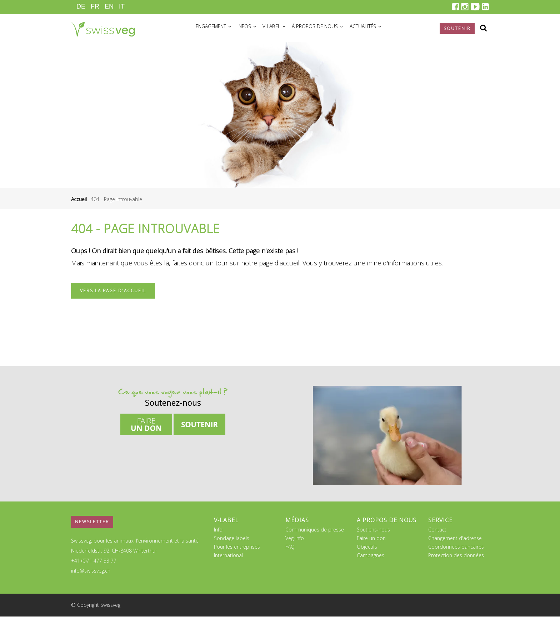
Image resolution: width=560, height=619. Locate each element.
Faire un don (371, 540)
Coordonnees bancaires (456, 549)
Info (218, 532)
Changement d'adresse (455, 540)
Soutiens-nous (373, 532)
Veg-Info (294, 540)
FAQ (290, 549)
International (228, 557)
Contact (437, 532)
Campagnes (370, 557)
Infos (252, 29)
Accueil (79, 201)
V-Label (283, 29)
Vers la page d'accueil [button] (113, 293)
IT (122, 6)
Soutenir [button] (457, 28)
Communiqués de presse (314, 532)
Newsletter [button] (92, 524)
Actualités (380, 29)
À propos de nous (330, 29)
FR (95, 6)
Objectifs (367, 549)
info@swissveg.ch (90, 573)
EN (109, 6)
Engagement (216, 29)
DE (80, 6)
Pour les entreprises (237, 549)
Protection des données (456, 557)
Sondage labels (231, 540)
